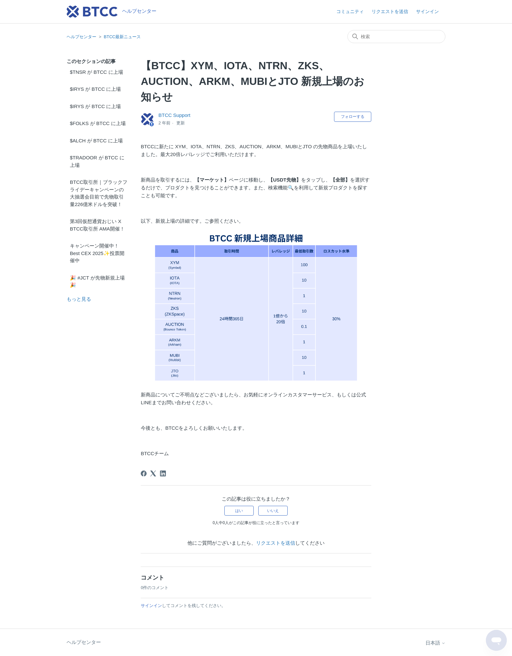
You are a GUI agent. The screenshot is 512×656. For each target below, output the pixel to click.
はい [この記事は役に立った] (239, 510)
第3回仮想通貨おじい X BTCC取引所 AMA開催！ (97, 225)
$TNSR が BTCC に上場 (96, 72)
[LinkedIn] (163, 473)
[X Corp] (153, 473)
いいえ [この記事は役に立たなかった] (273, 510)
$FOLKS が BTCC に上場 (98, 123)
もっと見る (79, 299)
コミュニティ (350, 11)
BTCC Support (174, 115)
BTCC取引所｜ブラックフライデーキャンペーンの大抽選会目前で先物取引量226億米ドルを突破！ (98, 193)
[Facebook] (144, 473)
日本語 (435, 643)
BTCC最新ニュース (122, 36)
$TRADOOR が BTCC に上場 (97, 161)
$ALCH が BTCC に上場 (96, 140)
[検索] (396, 36)
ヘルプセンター (81, 36)
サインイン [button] (427, 11)
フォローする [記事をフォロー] (352, 116)
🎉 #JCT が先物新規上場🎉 (97, 281)
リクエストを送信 (390, 11)
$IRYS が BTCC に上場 (95, 89)
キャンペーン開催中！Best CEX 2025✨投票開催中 (97, 253)
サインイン (151, 605)
